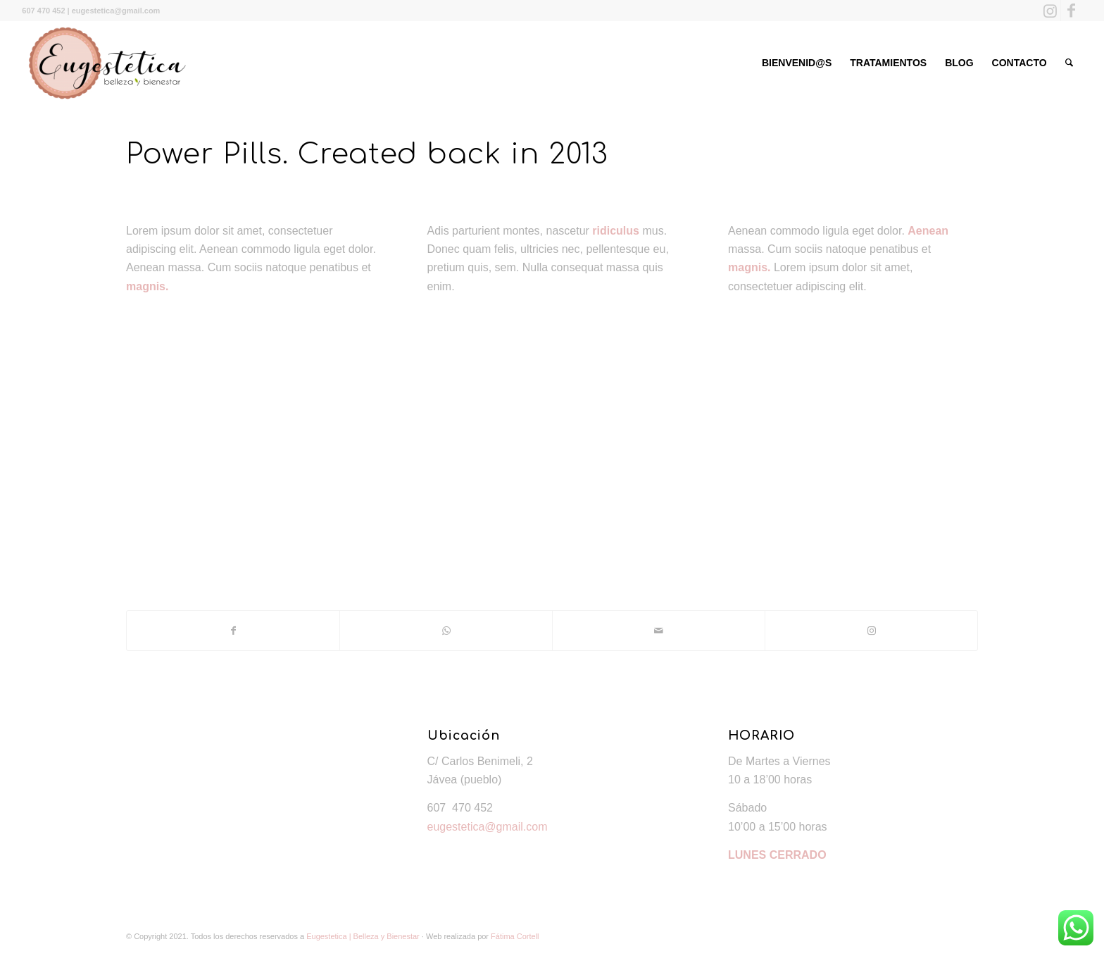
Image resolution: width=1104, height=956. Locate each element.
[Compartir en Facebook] (233, 630)
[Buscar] (1069, 62)
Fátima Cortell (515, 936)
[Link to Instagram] (1050, 10)
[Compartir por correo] (659, 630)
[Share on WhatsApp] (446, 630)
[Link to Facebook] (1071, 10)
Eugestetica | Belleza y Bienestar (363, 936)
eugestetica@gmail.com (487, 827)
